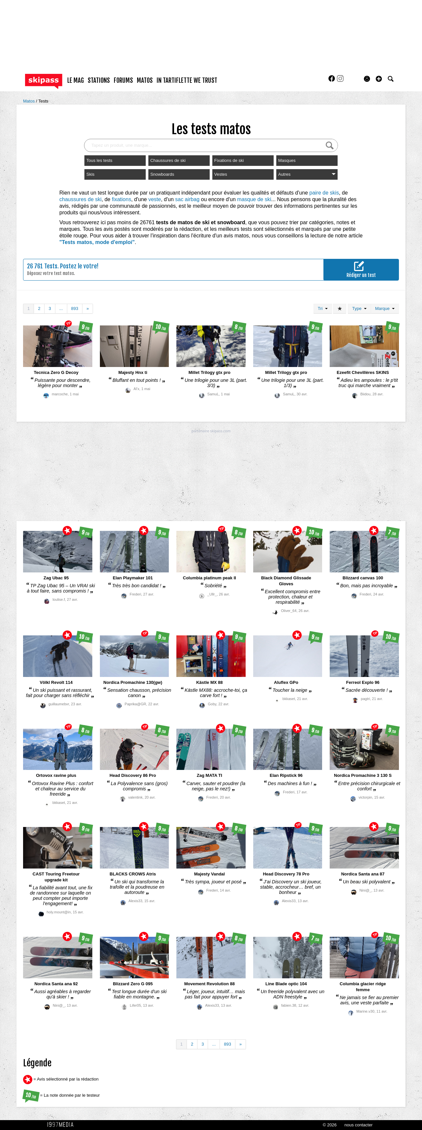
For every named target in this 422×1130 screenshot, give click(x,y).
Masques (287, 160)
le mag (75, 80)
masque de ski (254, 199)
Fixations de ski (229, 160)
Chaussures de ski (168, 160)
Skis (90, 174)
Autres (307, 174)
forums (123, 80)
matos (145, 80)
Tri (323, 308)
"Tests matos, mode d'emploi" (97, 242)
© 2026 (330, 1124)
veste (154, 199)
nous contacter (359, 1124)
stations (99, 80)
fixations (121, 199)
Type (359, 308)
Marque (385, 308)
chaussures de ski (80, 199)
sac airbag (187, 199)
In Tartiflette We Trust (187, 80)
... (61, 308)
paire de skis (324, 193)
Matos (29, 101)
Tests (43, 101)
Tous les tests (99, 160)
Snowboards (162, 174)
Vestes (220, 174)
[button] (378, 78)
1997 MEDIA (62, 1124)
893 (74, 308)
